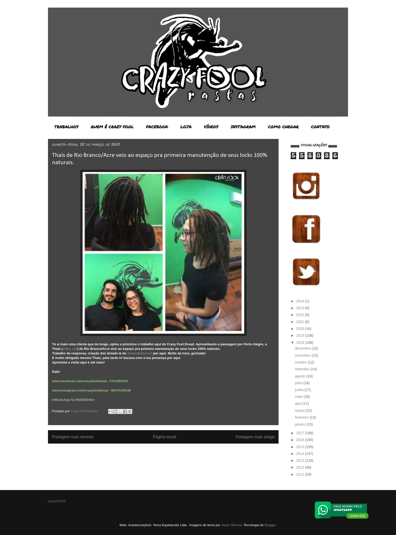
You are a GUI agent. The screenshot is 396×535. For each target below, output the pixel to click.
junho (300, 390)
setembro (303, 369)
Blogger (270, 525)
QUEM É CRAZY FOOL (112, 127)
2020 (300, 329)
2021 (300, 322)
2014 (300, 454)
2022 (300, 315)
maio (299, 397)
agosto (301, 376)
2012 (300, 467)
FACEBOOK (157, 127)
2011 (300, 474)
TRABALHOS (66, 127)
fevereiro (302, 417)
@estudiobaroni (139, 353)
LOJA (185, 127)
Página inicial (164, 437)
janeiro (301, 424)
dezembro (303, 348)
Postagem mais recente (72, 437)
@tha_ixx (70, 349)
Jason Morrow (231, 525)
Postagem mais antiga (255, 437)
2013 (300, 460)
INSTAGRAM (243, 127)
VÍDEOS (211, 127)
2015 (300, 447)
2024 (300, 301)
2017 (300, 433)
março (300, 410)
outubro (301, 362)
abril (299, 404)
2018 (300, 343)
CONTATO (320, 127)
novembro (303, 355)
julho (299, 383)
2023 (300, 308)
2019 (300, 335)
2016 (300, 440)
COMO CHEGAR (283, 127)
